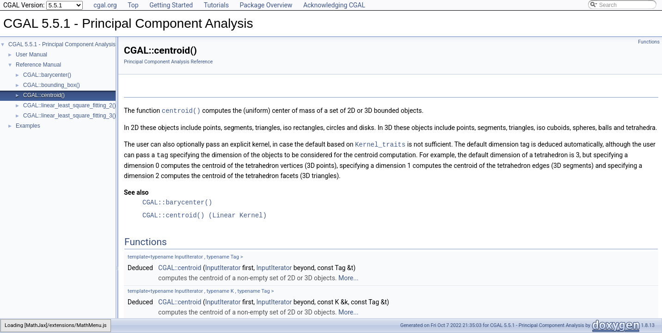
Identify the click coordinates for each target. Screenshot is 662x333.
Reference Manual (38, 65)
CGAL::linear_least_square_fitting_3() (69, 115)
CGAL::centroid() (44, 95)
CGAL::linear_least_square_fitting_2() (69, 105)
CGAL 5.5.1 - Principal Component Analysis (62, 44)
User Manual (31, 54)
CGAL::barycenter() (47, 75)
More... (348, 276)
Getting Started (171, 5)
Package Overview (265, 5)
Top (133, 5)
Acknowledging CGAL (334, 5)
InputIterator (223, 266)
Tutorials (216, 5)
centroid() (181, 110)
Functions (649, 42)
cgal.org (104, 5)
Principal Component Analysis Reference (168, 62)
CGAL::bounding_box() (51, 85)
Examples (28, 126)
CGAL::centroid (179, 266)
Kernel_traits (380, 143)
